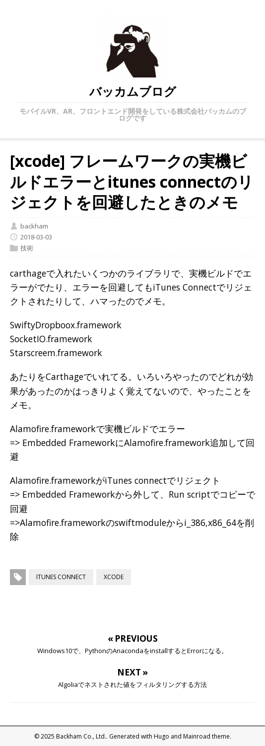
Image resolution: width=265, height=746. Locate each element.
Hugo (161, 736)
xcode (114, 577)
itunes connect (61, 577)
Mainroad (196, 736)
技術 (26, 247)
